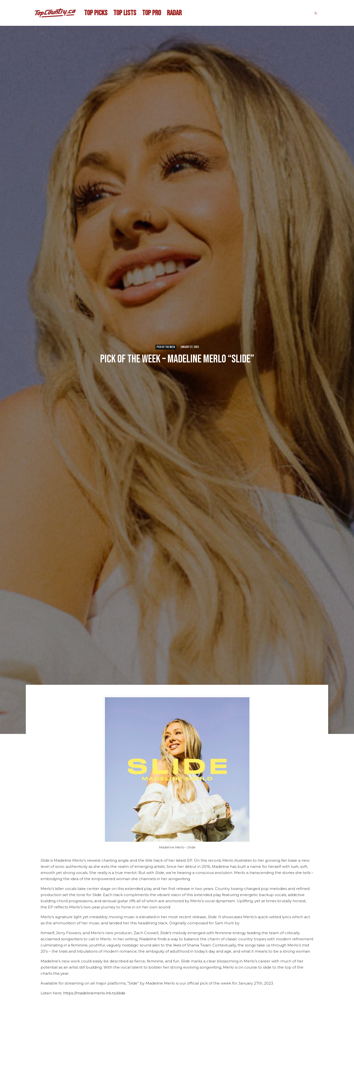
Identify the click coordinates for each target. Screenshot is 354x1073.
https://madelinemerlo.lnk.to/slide (94, 993)
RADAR (174, 13)
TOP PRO (151, 13)
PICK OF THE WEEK (166, 347)
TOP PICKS (95, 13)
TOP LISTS (124, 13)
